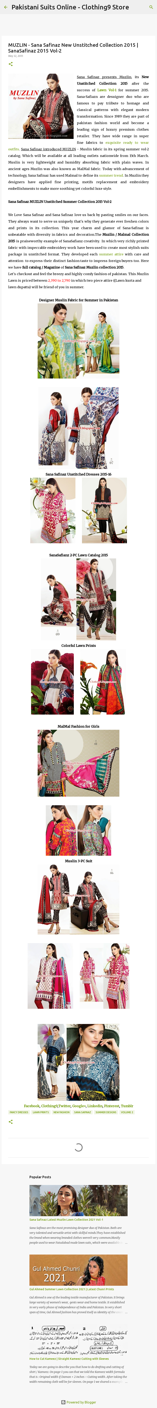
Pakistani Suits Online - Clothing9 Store (70, 7)
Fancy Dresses (19, 1112)
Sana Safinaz (82, 1112)
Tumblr (127, 1106)
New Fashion (62, 1112)
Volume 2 (127, 1112)
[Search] (134, 7)
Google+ (79, 1106)
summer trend (111, 175)
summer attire (111, 254)
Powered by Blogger (78, 1402)
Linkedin (94, 1106)
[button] (10, 64)
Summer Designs (106, 1112)
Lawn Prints (41, 1112)
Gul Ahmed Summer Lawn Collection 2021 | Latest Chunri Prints (71, 1289)
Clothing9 (49, 1106)
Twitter (64, 1106)
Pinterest (111, 1106)
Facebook (31, 1106)
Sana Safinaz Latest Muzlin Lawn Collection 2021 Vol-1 (66, 1219)
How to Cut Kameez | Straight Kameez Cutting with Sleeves (69, 1358)
